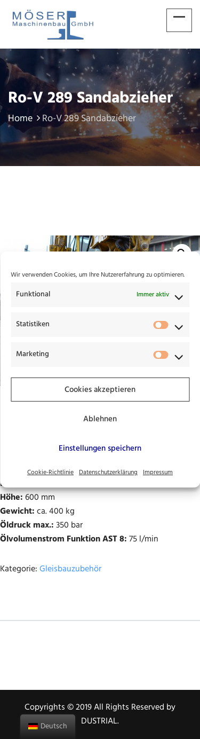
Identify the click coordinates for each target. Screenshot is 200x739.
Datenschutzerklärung (108, 472)
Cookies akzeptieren (100, 389)
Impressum (158, 472)
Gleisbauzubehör (70, 569)
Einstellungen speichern (100, 448)
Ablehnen (100, 419)
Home (25, 119)
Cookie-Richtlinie (50, 472)
